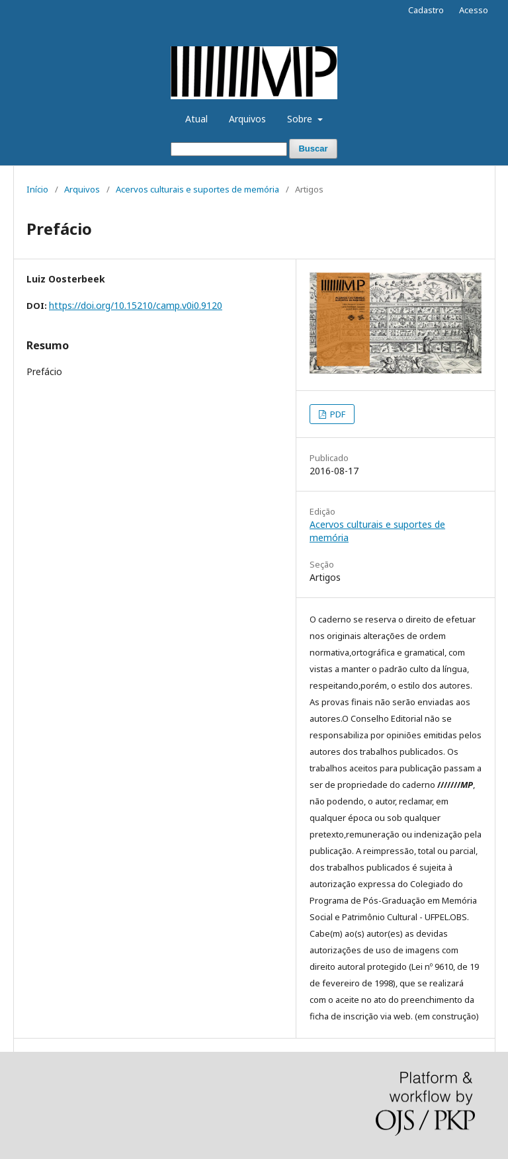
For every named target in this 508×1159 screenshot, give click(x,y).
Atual (196, 118)
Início (37, 189)
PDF (336, 414)
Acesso (473, 10)
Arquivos (247, 118)
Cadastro (426, 10)
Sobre (301, 118)
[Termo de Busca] (229, 149)
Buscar (312, 148)
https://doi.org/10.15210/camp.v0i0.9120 (135, 305)
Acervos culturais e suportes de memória (197, 189)
